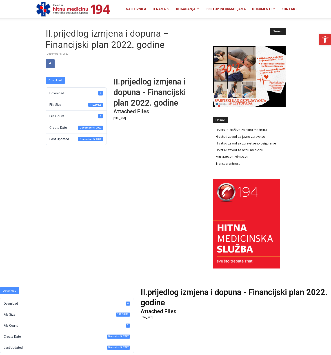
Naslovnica (136, 9)
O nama (161, 9)
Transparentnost (227, 163)
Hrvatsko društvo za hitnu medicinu (241, 130)
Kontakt (289, 9)
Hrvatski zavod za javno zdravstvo (240, 136)
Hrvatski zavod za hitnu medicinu (239, 150)
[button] (325, 39)
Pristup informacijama (226, 9)
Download (55, 80)
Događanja (187, 9)
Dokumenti (263, 9)
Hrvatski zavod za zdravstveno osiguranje (245, 143)
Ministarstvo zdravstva (231, 157)
